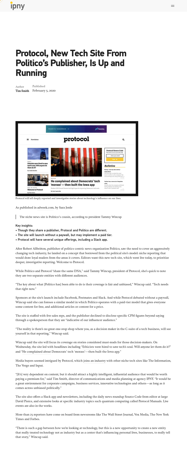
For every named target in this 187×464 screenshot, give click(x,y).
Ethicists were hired (95, 348)
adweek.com (45, 209)
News (18, 41)
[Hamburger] (173, 6)
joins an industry (94, 362)
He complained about (36, 353)
